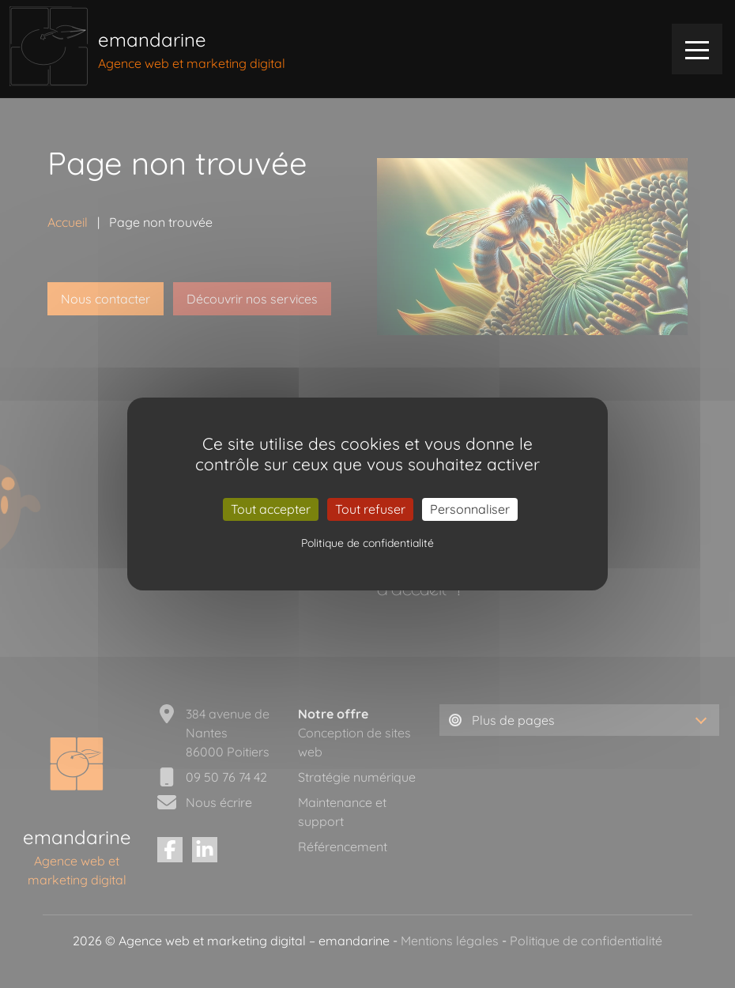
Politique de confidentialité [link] (367, 543)
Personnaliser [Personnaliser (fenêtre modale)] (470, 509)
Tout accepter (271, 509)
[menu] (697, 49)
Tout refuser (370, 509)
